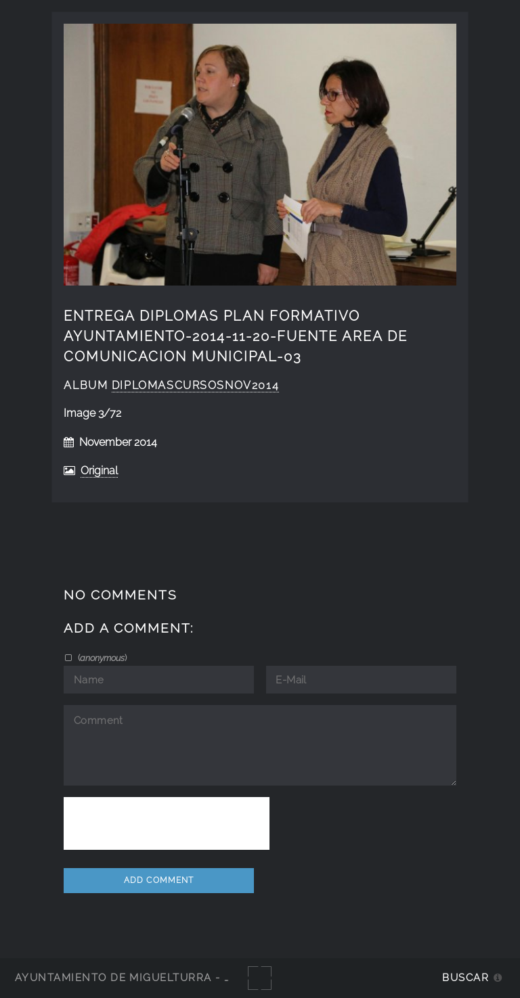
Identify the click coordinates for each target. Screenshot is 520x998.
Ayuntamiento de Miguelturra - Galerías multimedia (185, 977)
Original (99, 470)
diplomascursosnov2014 (195, 385)
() (101, 657)
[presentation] (166, 823)
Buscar (465, 977)
